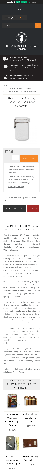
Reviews (33, 209)
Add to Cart (29, 158)
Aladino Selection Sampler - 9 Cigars (31, 418)
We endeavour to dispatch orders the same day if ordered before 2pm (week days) (24, 68)
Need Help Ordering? (16, 187)
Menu (22, 9)
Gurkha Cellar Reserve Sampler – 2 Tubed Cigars (12, 460)
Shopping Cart (10, 18)
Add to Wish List (15, 209)
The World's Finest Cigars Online (22, 47)
